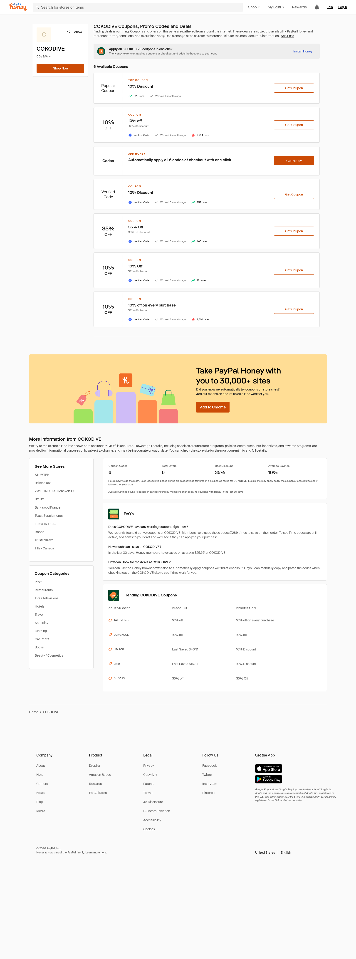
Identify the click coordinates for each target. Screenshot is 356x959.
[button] (273, 852)
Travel (39, 615)
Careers (42, 784)
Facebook (209, 766)
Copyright (150, 775)
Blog (39, 802)
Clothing (41, 631)
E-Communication (156, 811)
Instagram (209, 784)
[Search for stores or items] (138, 7)
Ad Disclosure (153, 802)
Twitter (207, 775)
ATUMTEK (42, 475)
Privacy (148, 766)
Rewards (299, 7)
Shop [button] (254, 7)
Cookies (149, 829)
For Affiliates (98, 793)
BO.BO (39, 499)
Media (40, 811)
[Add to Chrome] (213, 407)
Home (33, 712)
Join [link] (330, 7)
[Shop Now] (60, 68)
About (40, 766)
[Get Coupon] (294, 88)
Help (39, 775)
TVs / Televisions (46, 598)
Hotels (39, 606)
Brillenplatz (43, 483)
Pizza (38, 582)
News (40, 793)
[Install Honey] (302, 51)
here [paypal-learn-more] (103, 852)
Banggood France (47, 507)
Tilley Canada (44, 548)
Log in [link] (342, 7)
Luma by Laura (45, 524)
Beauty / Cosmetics (49, 655)
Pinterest (208, 793)
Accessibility (152, 820)
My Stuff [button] (276, 7)
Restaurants (44, 590)
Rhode (39, 532)
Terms (147, 793)
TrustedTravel (44, 540)
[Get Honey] (294, 160)
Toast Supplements (49, 516)
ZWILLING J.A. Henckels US (55, 491)
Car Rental (42, 639)
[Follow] (74, 32)
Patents (148, 784)
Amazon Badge (100, 775)
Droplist (94, 766)
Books (39, 647)
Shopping (41, 623)
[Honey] (18, 7)
